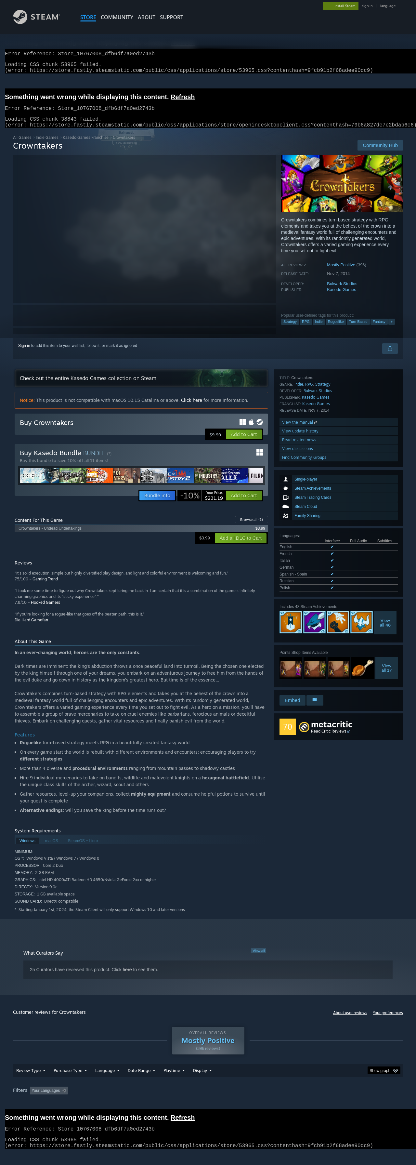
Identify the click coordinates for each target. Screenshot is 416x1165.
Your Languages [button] (46, 1098)
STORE (88, 17)
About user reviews (350, 1020)
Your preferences (388, 1020)
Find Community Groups (304, 677)
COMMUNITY (117, 17)
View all (259, 958)
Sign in (24, 353)
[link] (201, 503)
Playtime (171, 1078)
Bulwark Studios (342, 291)
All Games (22, 145)
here (127, 977)
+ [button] (392, 329)
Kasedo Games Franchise (86, 145)
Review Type (28, 1078)
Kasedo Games (341, 297)
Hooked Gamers (45, 610)
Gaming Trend (45, 586)
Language (105, 1078)
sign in (367, 6)
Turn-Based (358, 329)
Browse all (251, 527)
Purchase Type (68, 1078)
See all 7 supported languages (306, 489)
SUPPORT (171, 17)
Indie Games (47, 145)
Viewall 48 (385, 522)
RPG (306, 329)
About (146, 17)
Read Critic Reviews (328, 731)
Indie (319, 329)
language (388, 6)
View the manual (300, 642)
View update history (300, 651)
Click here (191, 408)
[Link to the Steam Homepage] (41, 22)
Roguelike (336, 329)
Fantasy (379, 329)
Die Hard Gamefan (31, 627)
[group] (208, 1098)
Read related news (299, 660)
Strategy (290, 329)
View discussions (297, 669)
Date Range (139, 1078)
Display (200, 1078)
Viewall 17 (387, 568)
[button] (244, 442)
